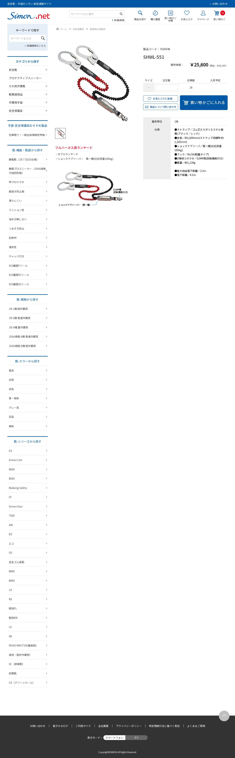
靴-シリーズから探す (27, 441)
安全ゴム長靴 (16, 562)
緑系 (11, 426)
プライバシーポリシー (129, 726)
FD (10, 552)
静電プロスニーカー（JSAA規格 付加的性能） (27, 171)
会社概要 (103, 726)
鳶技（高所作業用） (20, 655)
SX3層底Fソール (18, 265)
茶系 (11, 417)
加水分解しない (18, 219)
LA (10, 590)
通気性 (13, 247)
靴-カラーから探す (27, 361)
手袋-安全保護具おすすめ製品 (27, 125)
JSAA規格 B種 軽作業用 (22, 346)
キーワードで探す (27, 30)
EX (10, 451)
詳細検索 (119, 20)
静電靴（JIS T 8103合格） (24, 159)
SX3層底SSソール (19, 284)
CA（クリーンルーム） (22, 682)
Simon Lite (15, 460)
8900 (12, 580)
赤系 (11, 389)
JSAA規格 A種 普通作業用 (23, 336)
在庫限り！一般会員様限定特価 (27, 135)
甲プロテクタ (16, 182)
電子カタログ (60, 726)
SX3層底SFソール (19, 275)
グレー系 (14, 407)
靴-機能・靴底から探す (27, 150)
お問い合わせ (220, 4)
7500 (12, 515)
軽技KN (13, 618)
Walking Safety (18, 488)
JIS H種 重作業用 (18, 327)
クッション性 (16, 210)
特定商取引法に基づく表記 (164, 726)
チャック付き (16, 256)
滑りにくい (15, 200)
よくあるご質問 (196, 726)
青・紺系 (14, 398)
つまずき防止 (16, 228)
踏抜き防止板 (16, 191)
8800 (12, 571)
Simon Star (16, 506)
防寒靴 (13, 673)
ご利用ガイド (83, 726)
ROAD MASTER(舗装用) (23, 645)
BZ (10, 534)
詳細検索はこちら (36, 45)
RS (10, 599)
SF (10, 497)
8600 (12, 469)
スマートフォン (114, 737)
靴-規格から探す (27, 299)
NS (10, 636)
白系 (11, 379)
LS (10, 627)
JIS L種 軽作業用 (18, 309)
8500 (12, 478)
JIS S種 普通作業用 (19, 318)
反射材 (13, 238)
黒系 (11, 370)
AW (11, 525)
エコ (11, 543)
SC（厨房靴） (17, 664)
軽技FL (13, 608)
